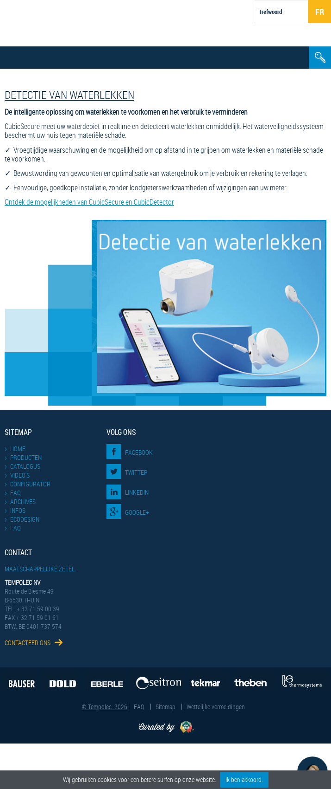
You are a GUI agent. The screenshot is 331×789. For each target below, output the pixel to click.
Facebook (139, 452)
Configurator (30, 483)
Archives (23, 501)
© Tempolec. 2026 (104, 706)
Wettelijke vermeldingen (216, 707)
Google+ (137, 512)
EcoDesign (24, 519)
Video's (20, 475)
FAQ (15, 492)
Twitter (136, 472)
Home (17, 448)
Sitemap (165, 707)
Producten (26, 457)
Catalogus (25, 466)
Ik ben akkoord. (244, 779)
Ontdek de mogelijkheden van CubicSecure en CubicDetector (89, 202)
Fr (319, 11)
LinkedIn (137, 492)
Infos (17, 510)
